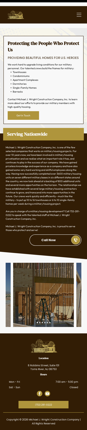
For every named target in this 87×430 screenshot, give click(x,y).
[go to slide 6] (49, 312)
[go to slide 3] (42, 312)
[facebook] (39, 383)
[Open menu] (79, 8)
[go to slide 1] (37, 312)
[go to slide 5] (47, 312)
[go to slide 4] (44, 312)
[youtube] (47, 383)
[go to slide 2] (39, 312)
